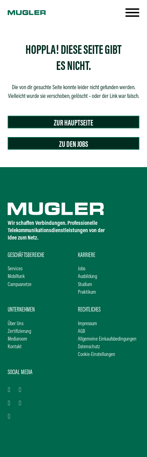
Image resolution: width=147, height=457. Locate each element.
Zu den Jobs (73, 145)
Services (15, 269)
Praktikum (87, 292)
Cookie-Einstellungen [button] (96, 354)
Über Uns (15, 324)
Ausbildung (87, 276)
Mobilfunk (16, 276)
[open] (132, 12)
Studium (85, 284)
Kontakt (15, 347)
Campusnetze (19, 284)
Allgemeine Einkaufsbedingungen (107, 339)
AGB (81, 331)
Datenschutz (89, 347)
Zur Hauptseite (73, 123)
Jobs (81, 269)
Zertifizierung (19, 331)
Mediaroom (17, 339)
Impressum (87, 324)
